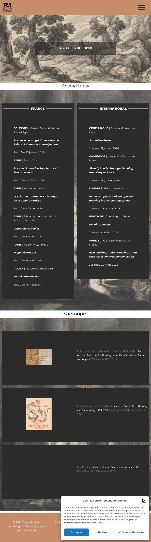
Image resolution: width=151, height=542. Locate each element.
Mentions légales (26, 530)
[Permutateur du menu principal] (141, 8)
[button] (144, 500)
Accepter (76, 532)
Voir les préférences (131, 532)
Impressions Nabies (26, 228)
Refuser (103, 532)
